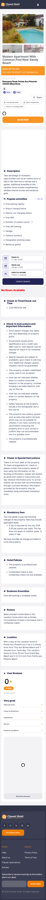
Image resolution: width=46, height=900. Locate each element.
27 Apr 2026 (17, 260)
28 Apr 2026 (17, 267)
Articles (5, 867)
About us (6, 857)
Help (4, 852)
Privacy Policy (31, 852)
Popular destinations (11, 862)
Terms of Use (31, 857)
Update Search (23, 281)
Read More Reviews (23, 796)
